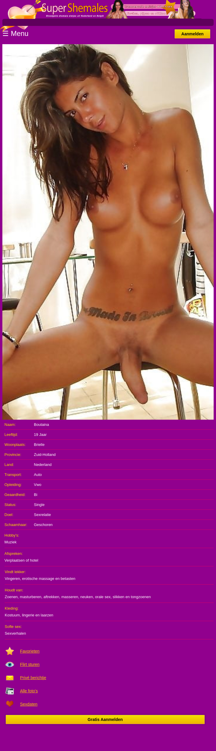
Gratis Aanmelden (105, 719)
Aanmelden (192, 34)
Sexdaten (28, 704)
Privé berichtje (33, 677)
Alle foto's (29, 691)
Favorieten (29, 651)
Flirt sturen (29, 664)
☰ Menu (15, 33)
